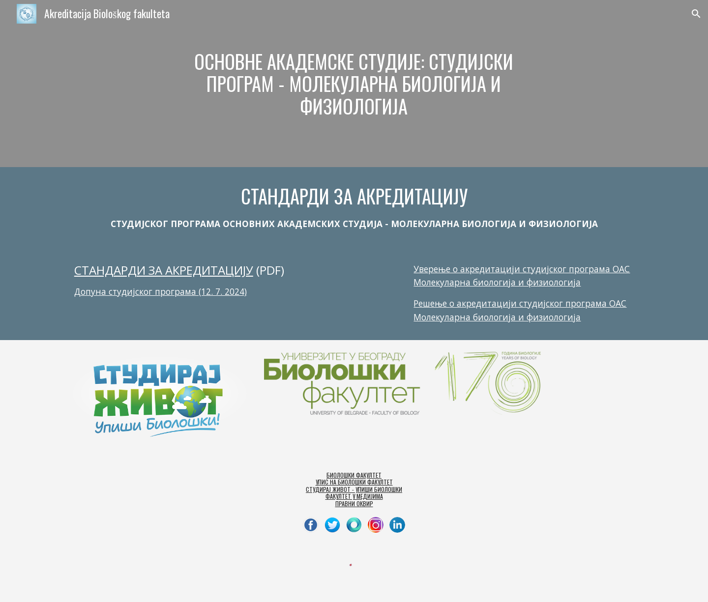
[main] (354, 83)
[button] (696, 14)
